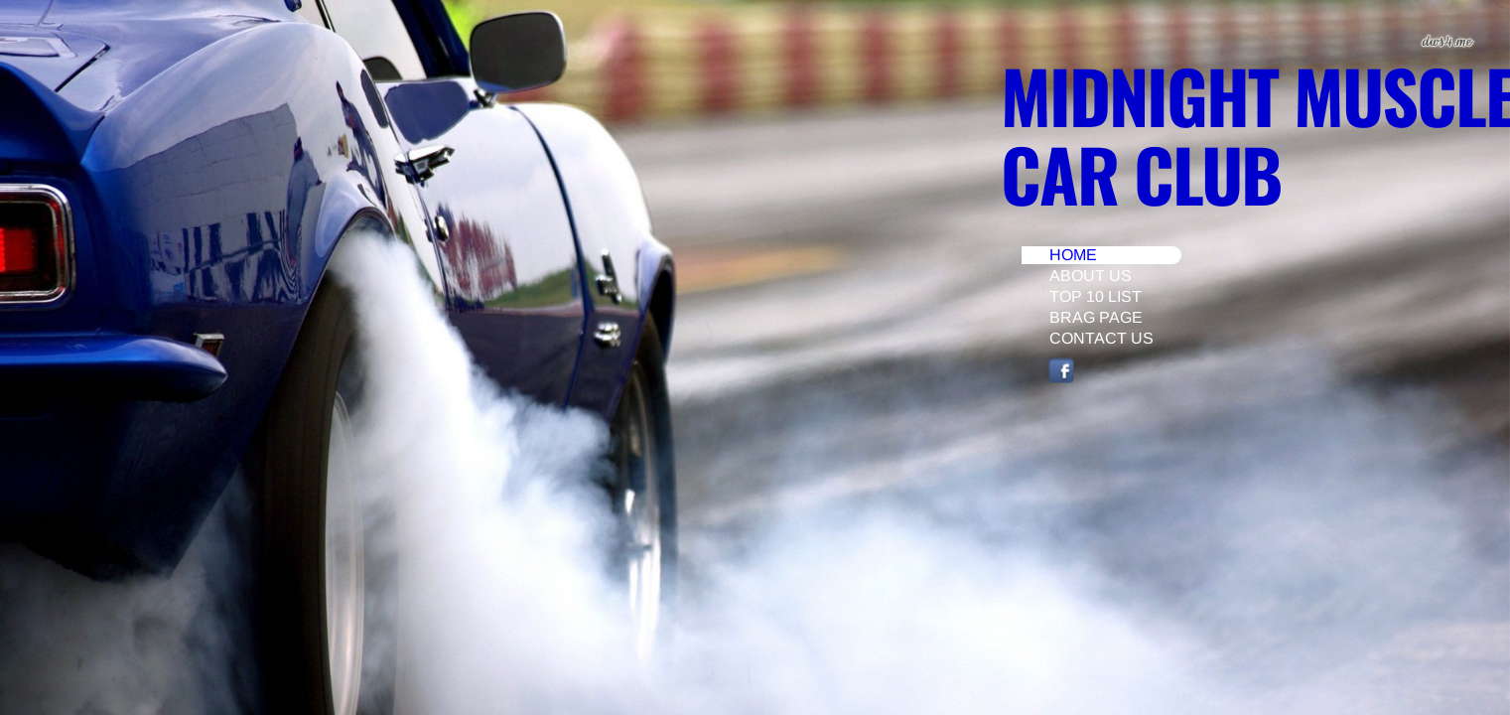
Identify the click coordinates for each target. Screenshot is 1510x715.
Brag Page (1096, 317)
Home (1073, 254)
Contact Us (1101, 338)
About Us (1090, 275)
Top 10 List (1095, 296)
